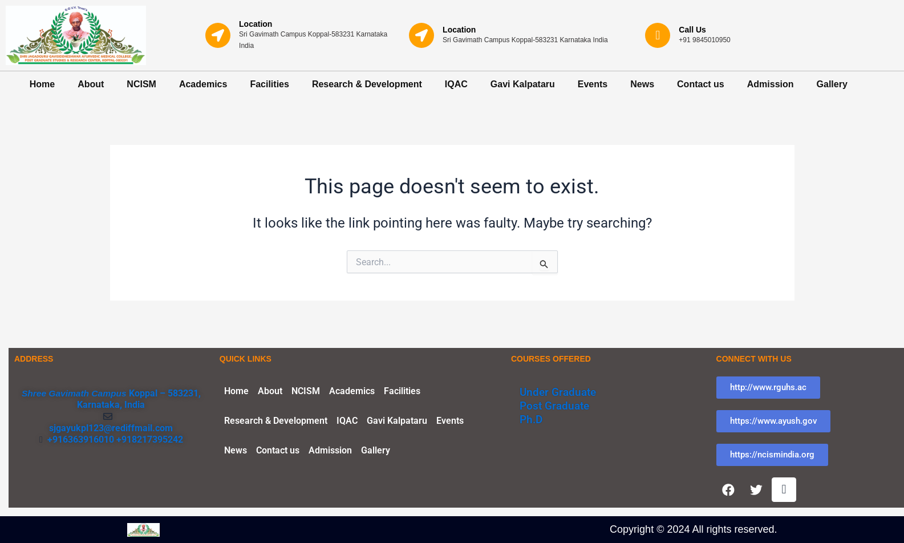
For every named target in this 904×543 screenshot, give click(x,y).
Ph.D (532, 417)
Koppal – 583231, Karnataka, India (139, 397)
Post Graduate (556, 403)
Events (592, 84)
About (91, 84)
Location (255, 24)
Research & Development (367, 84)
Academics (203, 84)
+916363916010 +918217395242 (113, 436)
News (642, 84)
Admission (770, 84)
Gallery (832, 84)
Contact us (700, 84)
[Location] (217, 35)
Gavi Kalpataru (522, 84)
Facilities (269, 84)
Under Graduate (560, 389)
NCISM (141, 84)
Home (42, 84)
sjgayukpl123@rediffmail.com (111, 425)
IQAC (456, 84)
